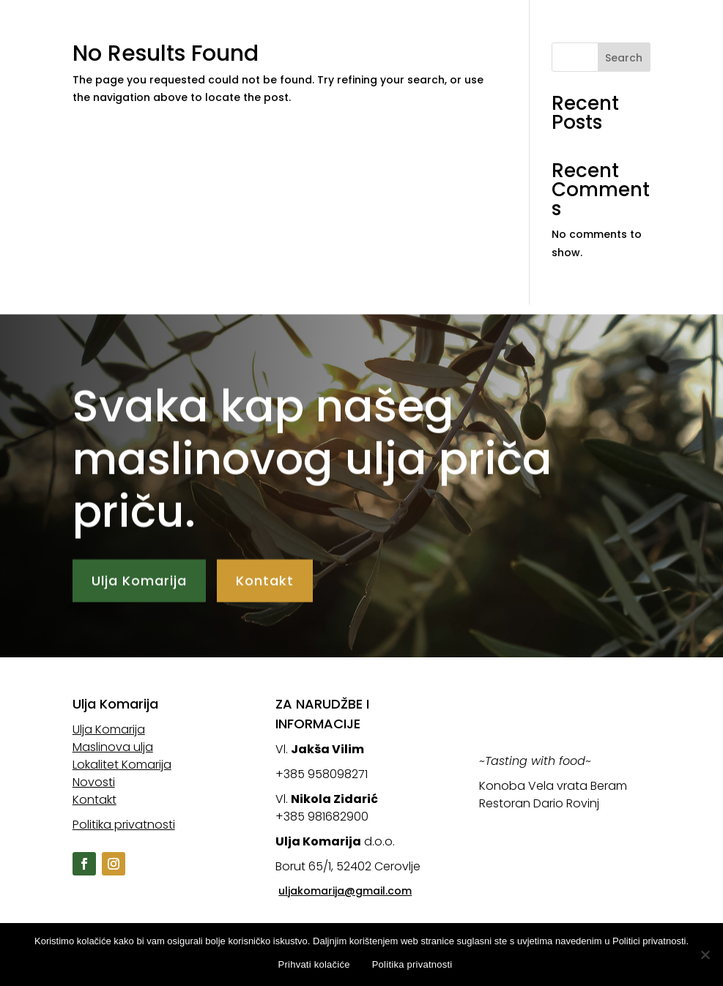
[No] (704, 954)
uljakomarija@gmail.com (345, 891)
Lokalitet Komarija (611, 22)
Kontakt (405, 44)
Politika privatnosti (124, 824)
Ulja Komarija (354, 22)
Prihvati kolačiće (314, 964)
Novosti (332, 44)
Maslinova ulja (474, 22)
